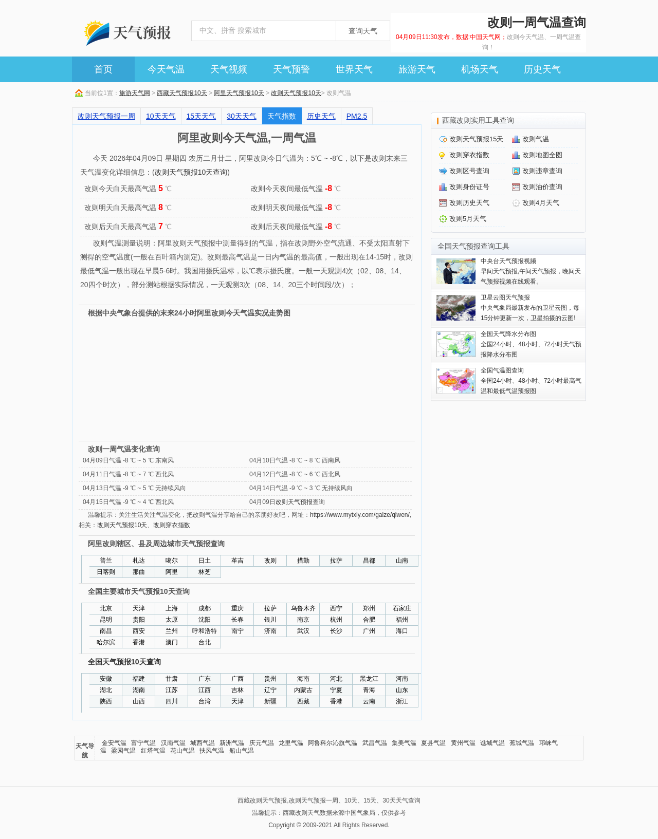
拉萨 (336, 560)
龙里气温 (291, 743)
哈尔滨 (106, 642)
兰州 (172, 631)
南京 (303, 619)
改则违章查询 (542, 171)
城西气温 (202, 743)
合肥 (369, 619)
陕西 (106, 701)
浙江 (402, 701)
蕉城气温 (521, 743)
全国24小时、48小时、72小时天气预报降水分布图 (531, 344)
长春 (237, 619)
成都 (204, 608)
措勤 (303, 560)
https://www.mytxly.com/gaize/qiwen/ (360, 514)
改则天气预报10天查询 (191, 172)
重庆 (237, 608)
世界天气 (354, 69)
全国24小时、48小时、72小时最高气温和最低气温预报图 (531, 381)
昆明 (106, 619)
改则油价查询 (542, 187)
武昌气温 (374, 743)
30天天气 (242, 116)
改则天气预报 (294, 502)
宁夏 (336, 690)
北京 (106, 608)
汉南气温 (173, 743)
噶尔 (172, 560)
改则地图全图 (542, 155)
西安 (139, 631)
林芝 (204, 571)
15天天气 (201, 116)
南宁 (237, 631)
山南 (402, 560)
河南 (402, 678)
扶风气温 (211, 750)
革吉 (237, 560)
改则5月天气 (467, 218)
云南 (369, 701)
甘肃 (172, 678)
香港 (139, 642)
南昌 (106, 631)
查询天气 (363, 31)
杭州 (336, 619)
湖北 (106, 690)
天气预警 (291, 69)
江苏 (172, 690)
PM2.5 (356, 116)
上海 (172, 608)
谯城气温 (492, 743)
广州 (369, 631)
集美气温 (404, 743)
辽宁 (270, 690)
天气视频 (228, 69)
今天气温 (166, 69)
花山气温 (182, 750)
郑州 (369, 608)
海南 (303, 678)
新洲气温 (232, 743)
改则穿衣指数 (171, 525)
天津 (139, 608)
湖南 (139, 690)
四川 (172, 701)
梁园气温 (123, 750)
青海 (369, 690)
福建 (139, 678)
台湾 (204, 701)
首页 (103, 69)
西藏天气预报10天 (182, 93)
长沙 (336, 631)
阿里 (172, 571)
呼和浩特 (204, 631)
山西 (139, 701)
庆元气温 (261, 743)
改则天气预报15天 (476, 139)
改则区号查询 (469, 171)
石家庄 (402, 608)
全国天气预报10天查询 (124, 662)
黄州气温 (463, 743)
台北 (204, 642)
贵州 (270, 678)
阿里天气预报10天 (239, 93)
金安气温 (114, 743)
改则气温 (535, 139)
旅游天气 (416, 69)
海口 (402, 631)
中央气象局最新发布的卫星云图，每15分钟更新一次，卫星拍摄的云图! (530, 308)
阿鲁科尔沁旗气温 (332, 743)
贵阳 (139, 619)
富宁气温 (143, 743)
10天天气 (161, 116)
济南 (270, 631)
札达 (139, 560)
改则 (270, 560)
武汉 (303, 631)
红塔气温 (153, 750)
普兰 (106, 560)
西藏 (303, 701)
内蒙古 (303, 690)
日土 (204, 560)
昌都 (369, 560)
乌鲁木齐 (303, 608)
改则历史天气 (469, 203)
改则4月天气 (540, 203)
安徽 (106, 678)
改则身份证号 (469, 187)
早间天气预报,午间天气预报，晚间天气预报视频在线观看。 (531, 271)
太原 (172, 619)
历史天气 (542, 69)
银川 (270, 619)
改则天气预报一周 (106, 116)
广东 (204, 678)
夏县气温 (433, 743)
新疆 (270, 701)
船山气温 (241, 750)
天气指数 (281, 116)
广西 (237, 678)
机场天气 (479, 69)
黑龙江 (369, 678)
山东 (402, 690)
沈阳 (204, 619)
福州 (402, 619)
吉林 (237, 690)
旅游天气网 (134, 93)
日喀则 (106, 571)
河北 (336, 678)
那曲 (139, 571)
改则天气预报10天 (296, 93)
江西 (204, 690)
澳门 (172, 642)
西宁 (336, 608)
